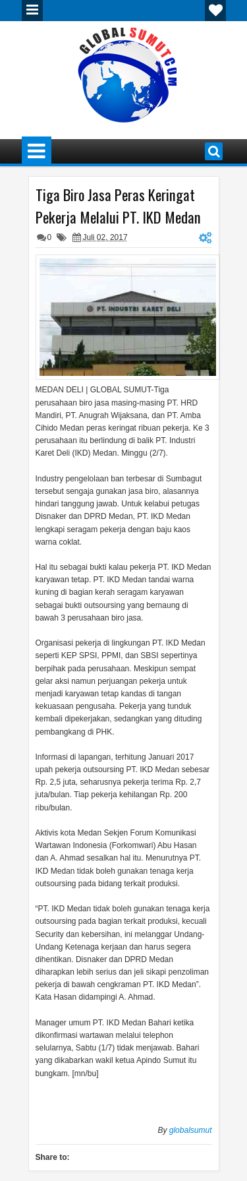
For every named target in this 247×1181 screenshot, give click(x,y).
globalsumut (190, 1130)
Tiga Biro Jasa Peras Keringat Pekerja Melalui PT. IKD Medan (118, 205)
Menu (32, 10)
